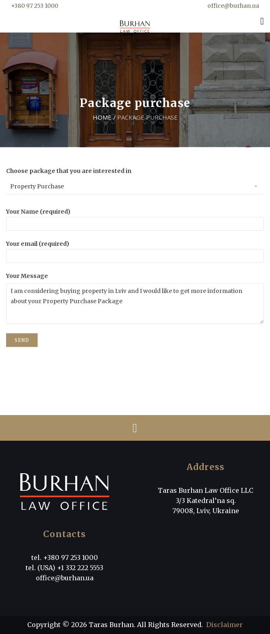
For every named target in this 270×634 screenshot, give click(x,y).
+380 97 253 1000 (34, 5)
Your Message (27, 276)
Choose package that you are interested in (68, 171)
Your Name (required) (135, 217)
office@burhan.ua (233, 5)
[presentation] (68, 366)
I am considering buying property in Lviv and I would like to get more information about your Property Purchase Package (135, 303)
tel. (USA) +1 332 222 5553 (64, 568)
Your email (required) (135, 250)
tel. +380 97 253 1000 (64, 557)
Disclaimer (224, 625)
